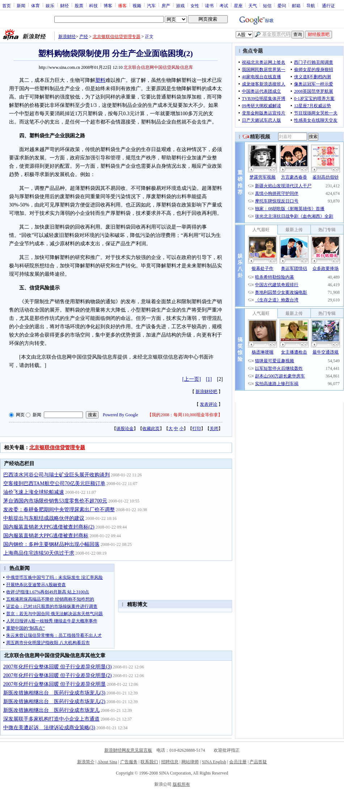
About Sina (107, 761)
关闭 (214, 428)
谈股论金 (125, 428)
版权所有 (181, 784)
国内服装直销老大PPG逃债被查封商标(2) (49, 527)
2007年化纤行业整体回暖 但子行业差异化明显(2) (57, 675)
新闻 (21, 5)
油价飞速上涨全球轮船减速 (33, 492)
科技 (93, 5)
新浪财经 (67, 36)
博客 (108, 5)
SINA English (214, 761)
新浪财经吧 (206, 391)
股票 (79, 5)
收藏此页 (151, 428)
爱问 (281, 5)
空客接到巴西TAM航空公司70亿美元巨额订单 (54, 483)
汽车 (151, 5)
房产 (165, 5)
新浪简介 (86, 761)
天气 (252, 5)
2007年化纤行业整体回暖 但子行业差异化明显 (54, 684)
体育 (35, 5)
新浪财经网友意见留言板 (128, 750)
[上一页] (191, 379)
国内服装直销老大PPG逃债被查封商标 (46, 535)
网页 (20, 414)
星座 (238, 5)
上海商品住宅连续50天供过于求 (38, 553)
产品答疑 (258, 761)
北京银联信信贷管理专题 (116, 36)
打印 (196, 428)
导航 (310, 5)
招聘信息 (170, 761)
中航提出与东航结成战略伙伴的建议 (43, 518)
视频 (137, 5)
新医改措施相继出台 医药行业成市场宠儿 (51, 710)
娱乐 (50, 5)
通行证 (328, 5)
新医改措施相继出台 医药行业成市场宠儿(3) (54, 693)
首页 (6, 5)
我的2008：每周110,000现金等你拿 (185, 414)
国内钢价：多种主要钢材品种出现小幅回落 (51, 544)
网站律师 (190, 761)
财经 (64, 5)
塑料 (100, 80)
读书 (209, 5)
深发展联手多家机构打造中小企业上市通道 (51, 719)
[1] (209, 379)
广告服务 (129, 761)
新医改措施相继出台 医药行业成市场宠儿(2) (54, 701)
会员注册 (238, 761)
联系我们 (149, 761)
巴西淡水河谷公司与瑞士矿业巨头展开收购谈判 (56, 474)
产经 (83, 36)
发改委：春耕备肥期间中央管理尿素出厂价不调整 (59, 509)
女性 (194, 5)
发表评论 (208, 404)
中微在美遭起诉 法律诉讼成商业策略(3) (49, 727)
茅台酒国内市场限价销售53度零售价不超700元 (55, 501)
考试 (223, 5)
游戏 (180, 5)
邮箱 (296, 5)
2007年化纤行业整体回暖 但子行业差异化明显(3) (57, 666)
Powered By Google (120, 414)
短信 (267, 5)
